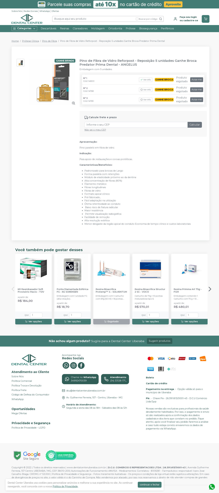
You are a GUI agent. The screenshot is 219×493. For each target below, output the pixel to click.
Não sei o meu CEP (95, 129)
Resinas (64, 28)
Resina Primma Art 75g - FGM (188, 290)
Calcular (195, 124)
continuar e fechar (150, 484)
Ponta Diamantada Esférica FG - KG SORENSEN (72, 290)
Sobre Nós (17, 11)
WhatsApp (44, 11)
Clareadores (80, 28)
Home (15, 41)
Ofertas (55, 11)
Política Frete (19, 390)
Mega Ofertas (19, 413)
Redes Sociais (31, 11)
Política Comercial (22, 381)
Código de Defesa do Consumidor (30, 394)
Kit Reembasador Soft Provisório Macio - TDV (31, 290)
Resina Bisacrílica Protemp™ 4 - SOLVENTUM (111, 290)
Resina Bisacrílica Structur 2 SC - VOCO (150, 290)
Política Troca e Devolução (26, 385)
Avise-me (197, 79)
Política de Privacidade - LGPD (28, 427)
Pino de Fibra (49, 41)
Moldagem (98, 28)
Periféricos (167, 28)
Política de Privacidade (65, 486)
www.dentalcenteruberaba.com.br (86, 467)
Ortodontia (115, 28)
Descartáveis (48, 28)
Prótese (130, 28)
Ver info (145, 80)
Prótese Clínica (30, 41)
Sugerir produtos (159, 340)
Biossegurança (148, 28)
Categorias (24, 28)
